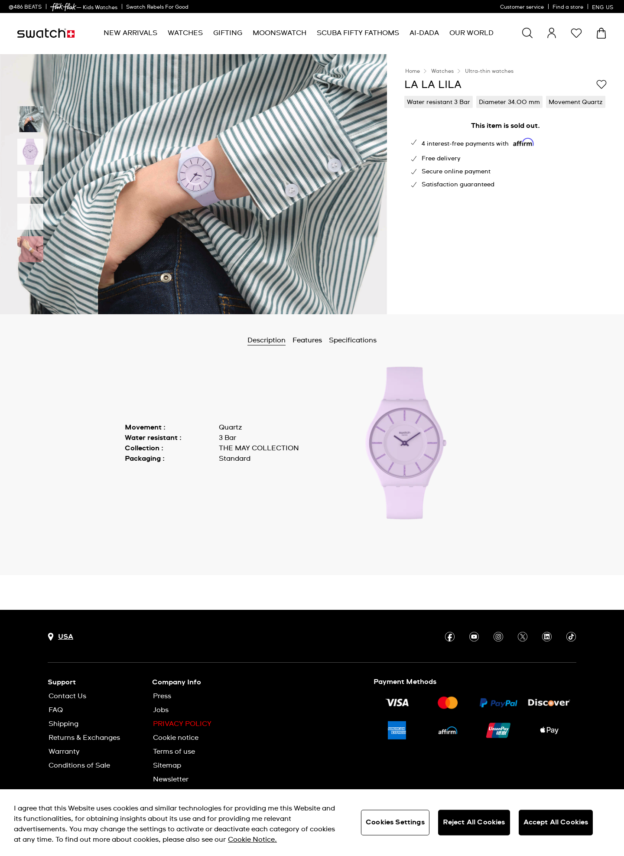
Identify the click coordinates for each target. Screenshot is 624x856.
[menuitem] (130, 33)
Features (307, 340)
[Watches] (185, 33)
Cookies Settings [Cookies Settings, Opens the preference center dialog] (395, 822)
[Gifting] (227, 33)
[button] (576, 33)
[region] (312, 822)
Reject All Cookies (474, 822)
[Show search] (527, 33)
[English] (604, 6)
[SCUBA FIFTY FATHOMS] (358, 33)
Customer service (522, 7)
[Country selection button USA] (60, 637)
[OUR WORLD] (471, 33)
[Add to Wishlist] (601, 84)
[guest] (551, 33)
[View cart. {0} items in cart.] (601, 33)
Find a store (567, 7)
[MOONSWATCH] (279, 33)
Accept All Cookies (555, 822)
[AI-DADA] (424, 33)
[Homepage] (46, 33)
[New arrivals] (130, 33)
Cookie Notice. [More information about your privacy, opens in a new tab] (252, 839)
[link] (63, 7)
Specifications (353, 340)
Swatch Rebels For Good (157, 7)
